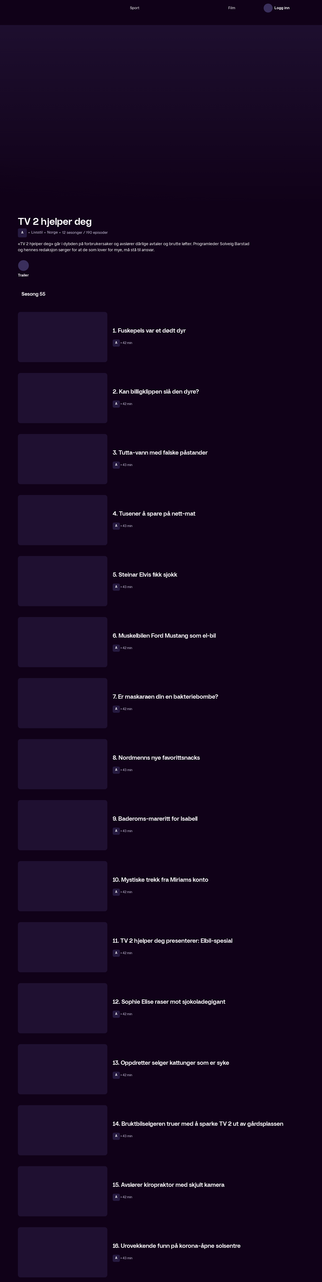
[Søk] (104, 8)
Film (217, 8)
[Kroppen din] (270, 1242)
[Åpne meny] (298, 8)
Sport (120, 8)
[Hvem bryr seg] (197, 1242)
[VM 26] (170, 8)
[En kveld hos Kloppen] (124, 1242)
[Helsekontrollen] (51, 1242)
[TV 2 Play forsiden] (51, 8)
